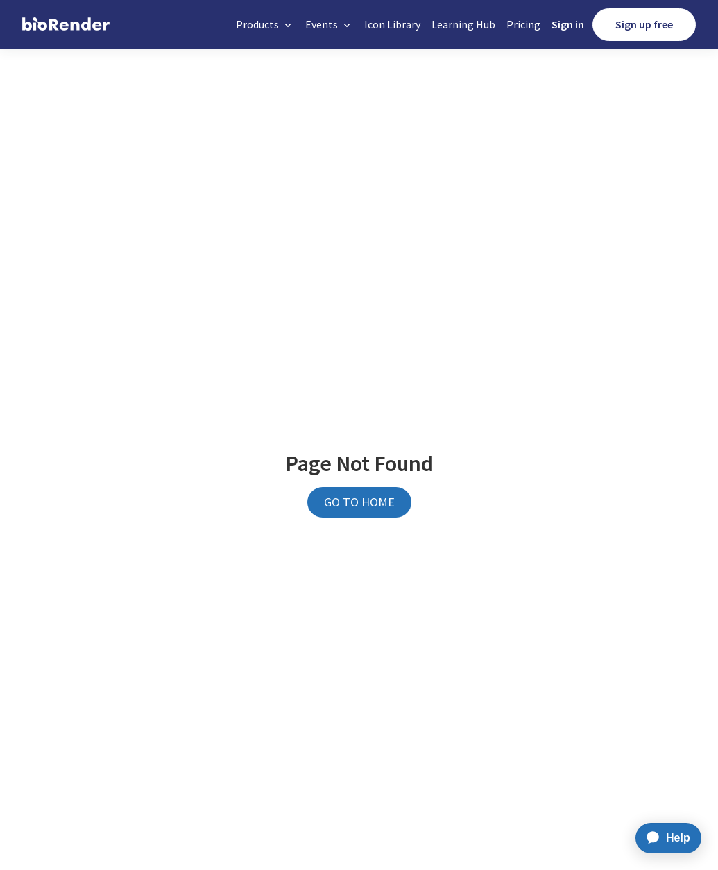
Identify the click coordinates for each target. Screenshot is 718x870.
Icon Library (392, 24)
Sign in (568, 24)
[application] (664, 838)
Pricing (523, 24)
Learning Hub (463, 24)
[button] (265, 24)
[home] (66, 24)
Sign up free (644, 24)
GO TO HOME (359, 502)
